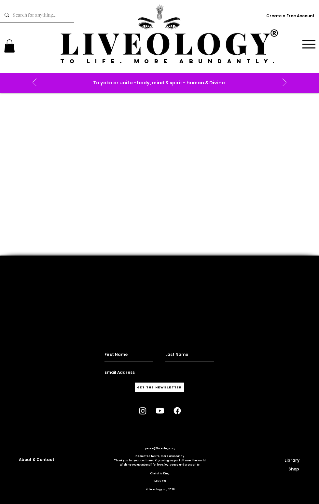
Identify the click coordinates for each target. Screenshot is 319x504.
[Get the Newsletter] (159, 387)
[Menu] (309, 44)
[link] (9, 46)
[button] (159, 82)
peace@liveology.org (160, 448)
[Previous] (34, 82)
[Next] (284, 82)
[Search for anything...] (37, 15)
